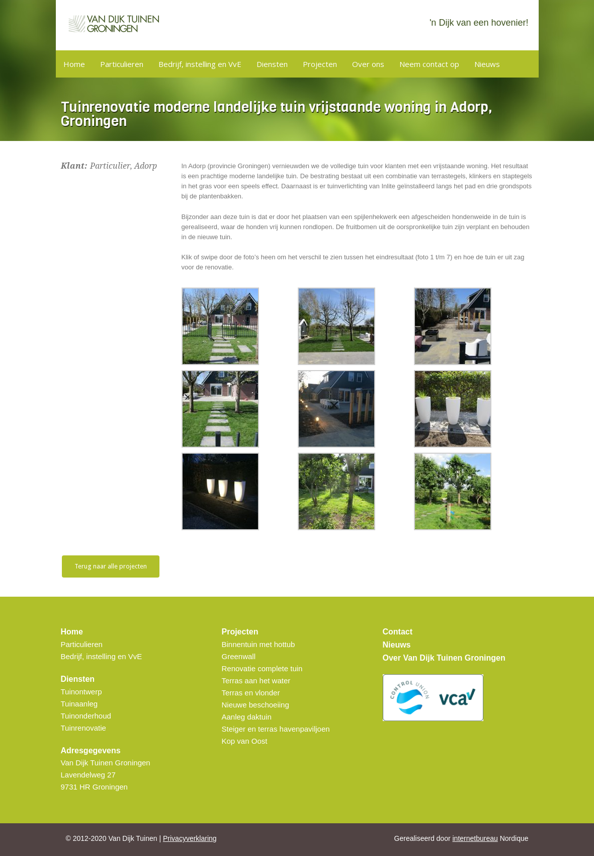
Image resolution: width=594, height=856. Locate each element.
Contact (398, 631)
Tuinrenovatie (83, 728)
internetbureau (475, 838)
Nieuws (487, 64)
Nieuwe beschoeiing (255, 704)
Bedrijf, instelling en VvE (199, 64)
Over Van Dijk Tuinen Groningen (444, 658)
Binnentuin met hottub (258, 644)
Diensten (272, 64)
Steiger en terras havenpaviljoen (276, 729)
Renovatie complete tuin (262, 668)
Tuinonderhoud (86, 715)
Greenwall (239, 656)
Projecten (320, 64)
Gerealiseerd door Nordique (461, 838)
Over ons (368, 64)
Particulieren (121, 64)
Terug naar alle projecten (110, 566)
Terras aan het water (256, 680)
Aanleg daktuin (247, 716)
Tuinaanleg (79, 703)
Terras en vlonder (251, 692)
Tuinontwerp (81, 691)
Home (74, 64)
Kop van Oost (245, 741)
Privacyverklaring (190, 838)
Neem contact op (429, 64)
